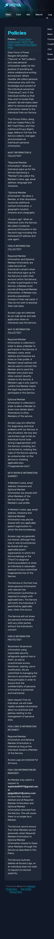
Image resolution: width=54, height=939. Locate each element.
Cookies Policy (14, 42)
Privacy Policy (24, 39)
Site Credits (26, 889)
